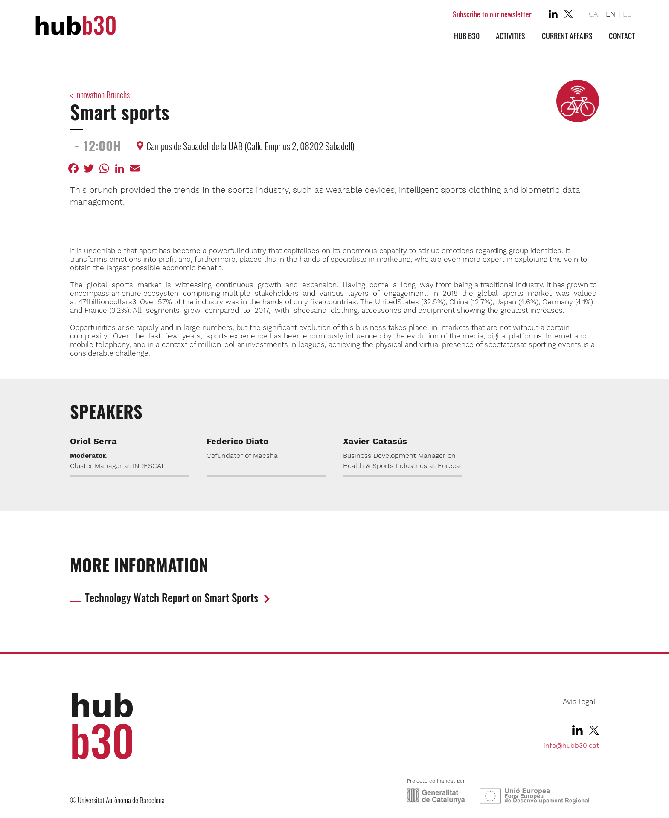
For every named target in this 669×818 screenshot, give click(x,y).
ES (627, 14)
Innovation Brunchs (102, 94)
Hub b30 (467, 35)
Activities (510, 35)
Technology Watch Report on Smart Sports (171, 597)
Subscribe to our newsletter (492, 14)
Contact (622, 35)
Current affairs (567, 35)
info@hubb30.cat (571, 745)
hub (75, 26)
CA (593, 14)
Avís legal (579, 701)
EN (610, 14)
